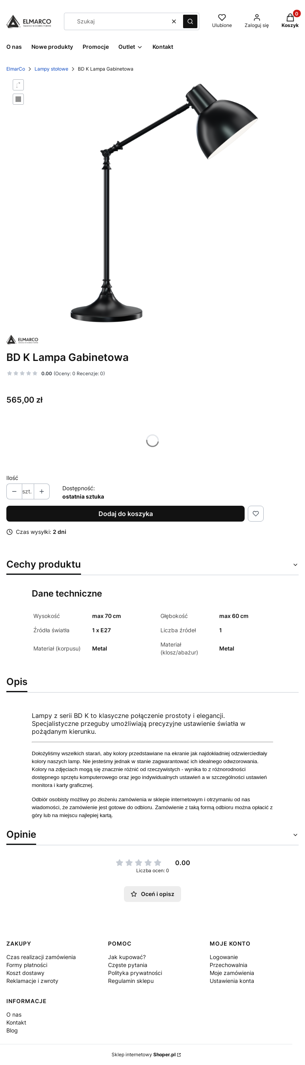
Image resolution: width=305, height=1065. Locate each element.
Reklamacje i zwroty (32, 980)
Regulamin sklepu (131, 980)
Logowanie (224, 957)
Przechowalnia (228, 964)
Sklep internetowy (144, 1054)
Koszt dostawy (25, 972)
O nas (13, 1014)
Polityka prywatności (135, 972)
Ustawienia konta (232, 980)
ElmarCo (15, 69)
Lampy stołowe (51, 69)
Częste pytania (127, 964)
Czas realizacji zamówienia (41, 957)
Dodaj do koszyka (125, 514)
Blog (12, 1030)
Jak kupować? (127, 957)
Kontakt (16, 1022)
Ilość (12, 477)
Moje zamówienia (232, 972)
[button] (190, 21)
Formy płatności (26, 964)
